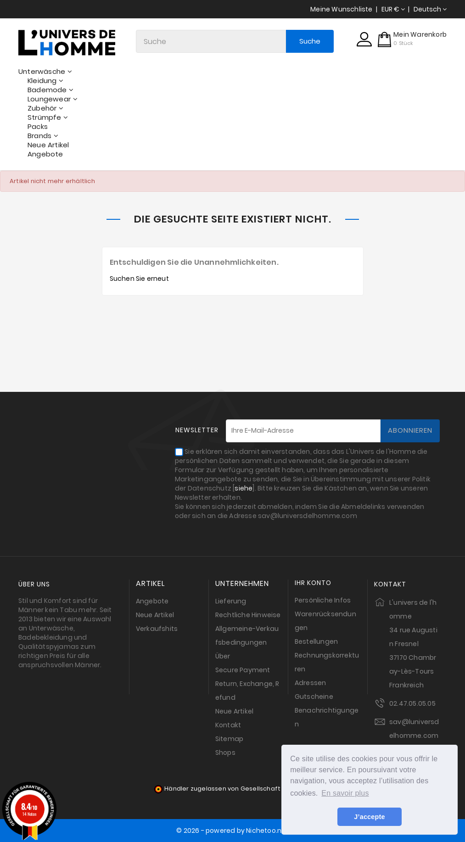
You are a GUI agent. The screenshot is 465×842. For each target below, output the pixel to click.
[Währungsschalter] (393, 9)
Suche (309, 41)
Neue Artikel (155, 614)
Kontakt (228, 725)
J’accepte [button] (369, 816)
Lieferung (231, 601)
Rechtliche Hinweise (248, 614)
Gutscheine (314, 696)
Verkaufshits (157, 628)
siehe (243, 488)
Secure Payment (242, 670)
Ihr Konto (313, 583)
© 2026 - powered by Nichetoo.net (232, 830)
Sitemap (229, 738)
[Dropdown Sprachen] (430, 9)
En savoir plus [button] (345, 793)
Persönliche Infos (323, 600)
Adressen (310, 682)
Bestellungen (316, 641)
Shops (225, 752)
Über (222, 656)
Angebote (152, 601)
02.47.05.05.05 (412, 703)
